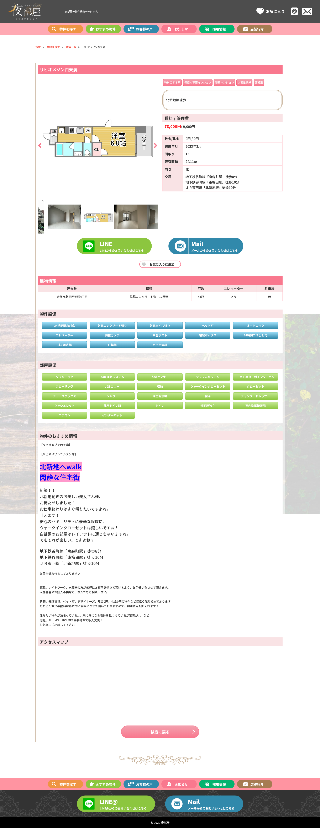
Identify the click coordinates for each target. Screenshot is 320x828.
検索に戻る (160, 731)
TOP (38, 47)
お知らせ (181, 29)
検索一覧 (71, 47)
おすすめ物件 (106, 29)
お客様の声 (144, 29)
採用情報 (219, 29)
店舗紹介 (257, 29)
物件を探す (67, 29)
